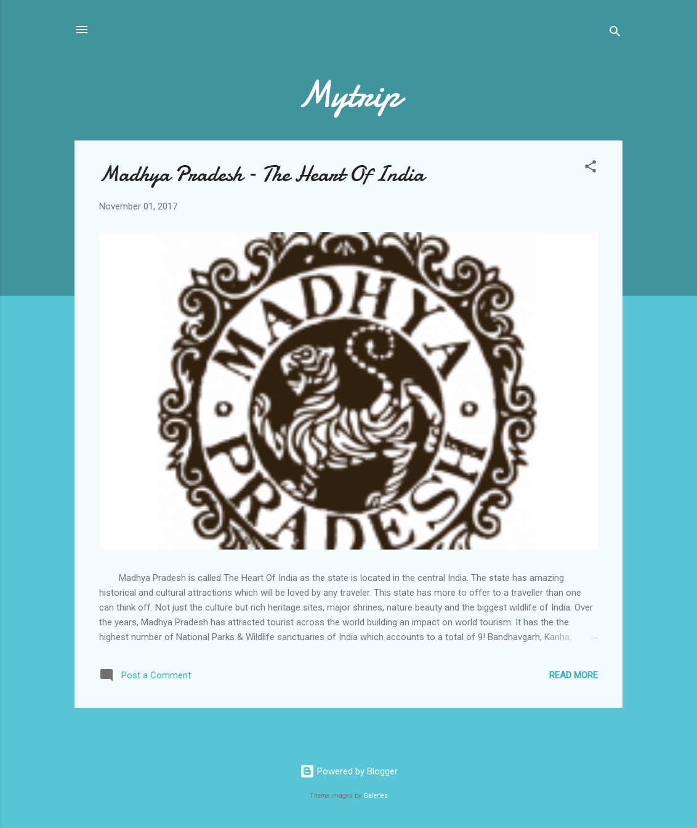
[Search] (615, 33)
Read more (573, 675)
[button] (590, 168)
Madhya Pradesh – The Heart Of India (261, 174)
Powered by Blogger (349, 771)
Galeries (375, 796)
